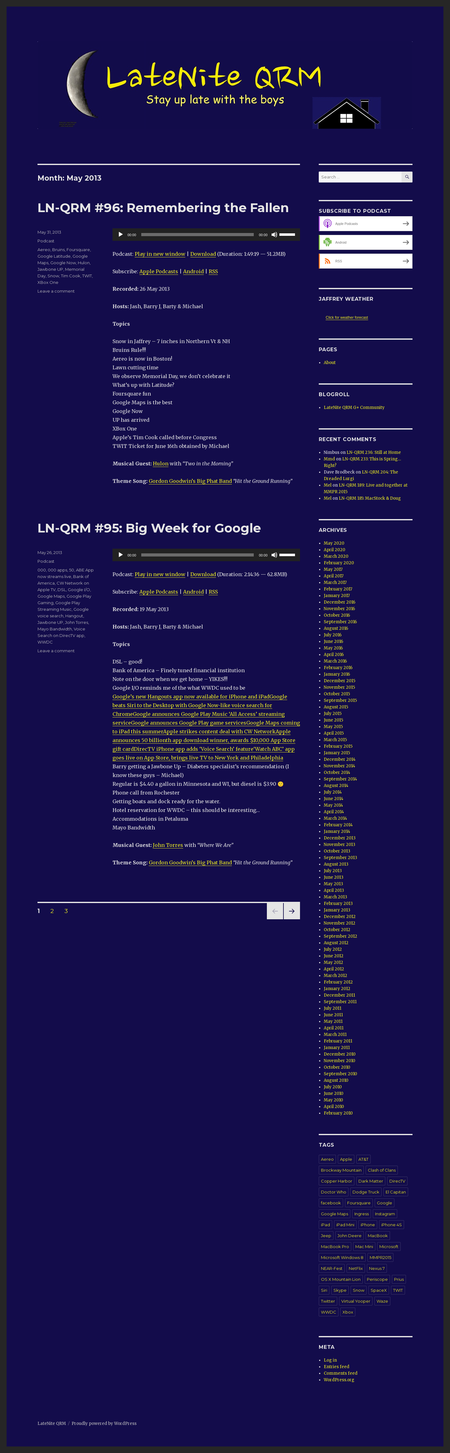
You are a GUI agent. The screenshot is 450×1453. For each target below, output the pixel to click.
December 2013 (340, 838)
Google (384, 1202)
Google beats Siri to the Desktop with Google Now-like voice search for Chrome (199, 705)
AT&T (363, 1159)
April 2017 (333, 576)
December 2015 (339, 680)
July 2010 (333, 1087)
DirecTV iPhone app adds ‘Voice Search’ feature (193, 749)
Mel (328, 485)
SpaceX (379, 1290)
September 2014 (340, 779)
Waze (382, 1301)
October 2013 (337, 851)
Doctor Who (333, 1191)
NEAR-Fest (331, 1268)
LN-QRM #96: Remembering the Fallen (163, 207)
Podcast (46, 240)
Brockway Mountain (341, 1170)
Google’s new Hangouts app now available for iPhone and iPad (190, 696)
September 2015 (340, 700)
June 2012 (333, 956)
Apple (346, 1159)
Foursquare (78, 249)
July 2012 (333, 949)
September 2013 (340, 857)
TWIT (87, 275)
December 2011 (339, 995)
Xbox (347, 1312)
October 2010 (337, 1067)
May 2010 (333, 1100)
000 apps (57, 569)
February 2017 (338, 589)
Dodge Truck (365, 1191)
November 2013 (339, 844)
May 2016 (333, 648)
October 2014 (337, 772)
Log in (330, 1360)
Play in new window (160, 254)
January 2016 (337, 674)
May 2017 (333, 569)
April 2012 (334, 969)
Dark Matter (370, 1180)
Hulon (160, 463)
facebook (331, 1202)
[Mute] (274, 234)
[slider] (197, 234)
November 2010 (339, 1060)
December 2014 (340, 759)
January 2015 (337, 753)
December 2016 (339, 602)
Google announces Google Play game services (188, 723)
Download (203, 254)
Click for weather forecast (347, 317)
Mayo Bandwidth (55, 628)
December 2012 (340, 916)
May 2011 (333, 1021)
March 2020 (336, 556)
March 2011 (335, 1034)
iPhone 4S (391, 1224)
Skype (340, 1290)
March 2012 (335, 975)
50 (71, 569)
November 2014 (339, 766)
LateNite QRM (52, 1423)
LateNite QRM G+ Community (354, 407)
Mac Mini (364, 1246)
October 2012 (337, 929)
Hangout (74, 615)
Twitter (328, 1301)
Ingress (361, 1213)
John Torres (168, 845)
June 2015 (333, 720)
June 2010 (333, 1093)
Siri (324, 1290)
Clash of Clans (382, 1170)
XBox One (48, 282)
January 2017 (337, 595)
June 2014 (333, 798)
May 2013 (333, 884)
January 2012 (337, 988)
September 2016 (340, 621)
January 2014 (337, 831)
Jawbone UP (50, 269)
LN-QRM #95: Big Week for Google (149, 528)
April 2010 (334, 1106)
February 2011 (338, 1041)
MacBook (378, 1235)
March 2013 (335, 897)
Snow (53, 275)
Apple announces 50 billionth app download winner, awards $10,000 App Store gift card (203, 740)
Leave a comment (56, 291)
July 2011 (332, 1008)
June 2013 (333, 877)
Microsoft (388, 1246)
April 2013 (334, 890)
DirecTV (397, 1180)
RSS (213, 271)
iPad (325, 1224)
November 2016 (339, 608)
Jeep (326, 1235)
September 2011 (340, 1001)
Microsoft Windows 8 (342, 1257)
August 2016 (336, 628)
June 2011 (333, 1015)
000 (42, 569)
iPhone (368, 1224)
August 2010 (336, 1080)
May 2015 (333, 726)
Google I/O (79, 589)
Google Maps (51, 596)
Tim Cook (70, 275)
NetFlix (356, 1268)
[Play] (121, 234)
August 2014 (336, 785)
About (330, 362)
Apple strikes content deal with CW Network (219, 731)
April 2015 (334, 733)
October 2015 (337, 694)
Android (193, 271)
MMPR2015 (380, 1257)
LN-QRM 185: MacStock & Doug (370, 498)
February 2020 (339, 563)
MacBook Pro (335, 1246)
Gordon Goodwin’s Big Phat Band (190, 481)
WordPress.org (339, 1380)
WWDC (45, 641)
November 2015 (339, 687)
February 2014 (338, 825)
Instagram (385, 1213)
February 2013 (338, 903)
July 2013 (333, 870)
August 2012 (336, 942)
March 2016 (335, 661)
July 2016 (333, 635)
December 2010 (340, 1054)
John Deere (350, 1235)
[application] (206, 234)
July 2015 (333, 713)
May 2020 (334, 543)
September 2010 (340, 1073)
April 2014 (334, 811)
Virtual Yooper (355, 1301)
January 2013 (337, 910)
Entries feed (336, 1366)
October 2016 (337, 615)
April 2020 (334, 549)
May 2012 (333, 962)
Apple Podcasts (158, 271)
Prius (399, 1279)
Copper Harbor (336, 1180)
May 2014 (333, 805)
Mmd (329, 459)
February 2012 (338, 982)
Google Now (63, 262)
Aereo (44, 249)
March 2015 (335, 739)
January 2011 (337, 1047)
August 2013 (336, 864)
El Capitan (396, 1191)
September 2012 (340, 936)
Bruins (58, 249)
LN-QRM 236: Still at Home (374, 452)
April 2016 (334, 654)
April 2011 (333, 1028)
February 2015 (338, 746)
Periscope (377, 1279)
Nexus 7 (377, 1268)
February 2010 (338, 1113)
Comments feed (341, 1373)
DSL (62, 589)
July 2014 (333, 792)
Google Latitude (54, 256)
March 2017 (335, 582)
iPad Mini (345, 1224)
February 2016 (338, 667)
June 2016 (333, 641)
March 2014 (335, 818)
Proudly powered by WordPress (104, 1423)
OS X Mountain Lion (341, 1279)
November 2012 (339, 923)
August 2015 (336, 707)
